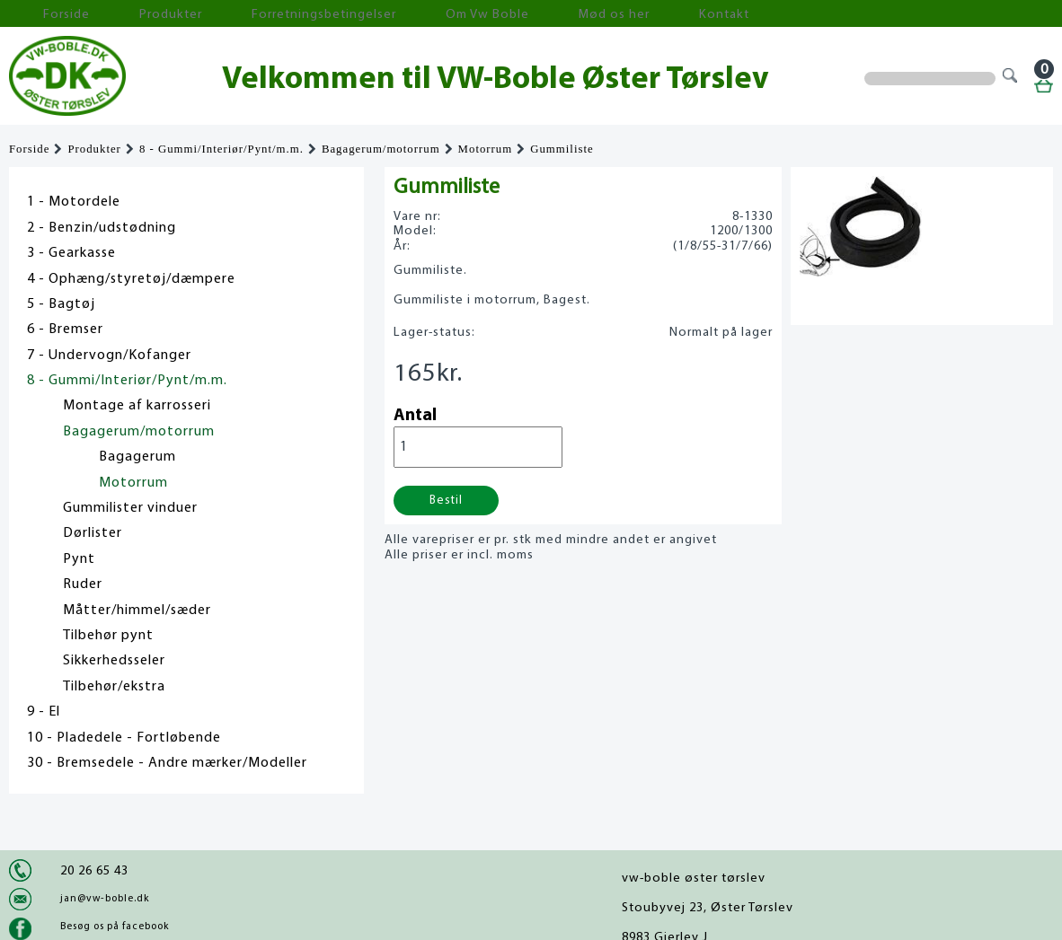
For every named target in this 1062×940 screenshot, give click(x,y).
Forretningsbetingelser (246, 14)
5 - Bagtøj (61, 304)
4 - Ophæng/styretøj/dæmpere (131, 279)
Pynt (79, 559)
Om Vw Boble (378, 14)
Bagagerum (137, 457)
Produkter (124, 14)
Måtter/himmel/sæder (137, 610)
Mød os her (477, 14)
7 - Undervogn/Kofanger (109, 355)
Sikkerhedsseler (114, 661)
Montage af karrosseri (137, 406)
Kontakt (561, 14)
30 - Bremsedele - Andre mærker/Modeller (167, 763)
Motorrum (485, 149)
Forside (45, 14)
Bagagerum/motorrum (381, 149)
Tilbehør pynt (108, 635)
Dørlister (92, 533)
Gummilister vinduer (130, 508)
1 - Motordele (73, 202)
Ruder (82, 584)
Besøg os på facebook (114, 926)
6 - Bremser (65, 329)
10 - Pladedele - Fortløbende (124, 738)
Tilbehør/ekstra (114, 687)
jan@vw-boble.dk (104, 898)
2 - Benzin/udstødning (101, 228)
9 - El (43, 712)
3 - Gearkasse (71, 253)
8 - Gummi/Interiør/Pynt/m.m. (221, 149)
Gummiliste (561, 149)
